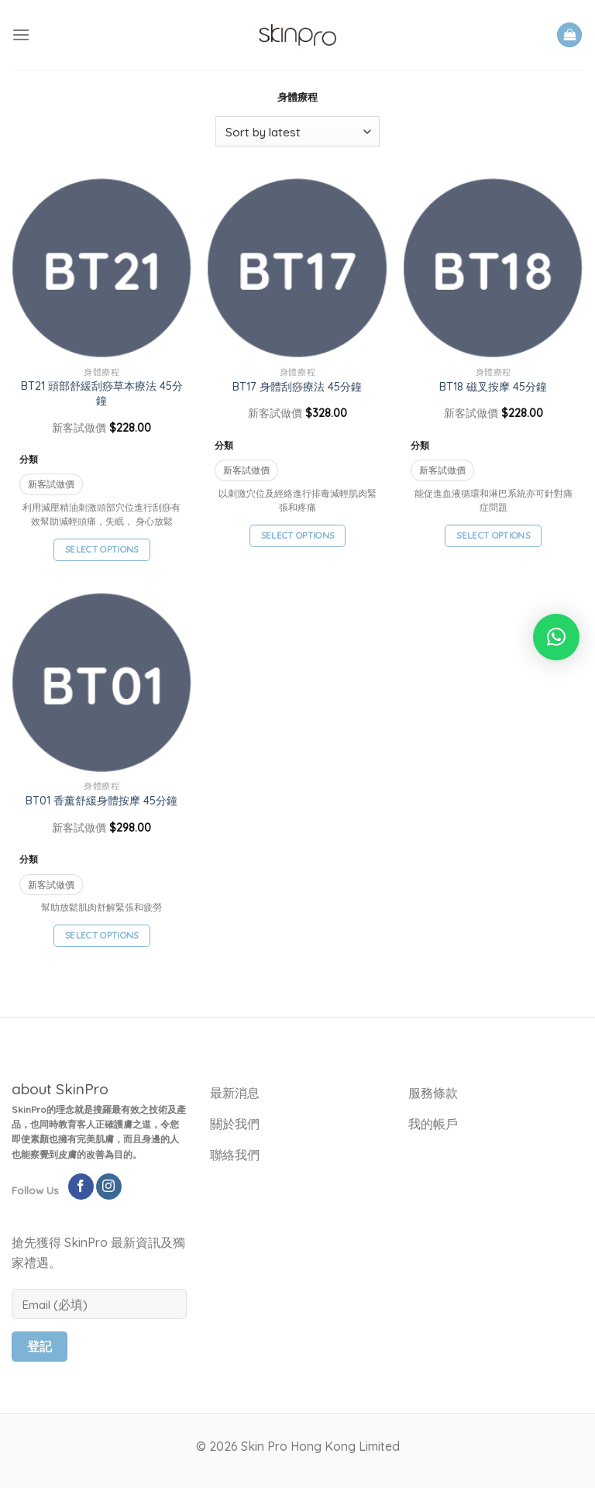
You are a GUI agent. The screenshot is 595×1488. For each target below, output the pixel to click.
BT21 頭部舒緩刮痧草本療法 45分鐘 (102, 393)
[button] (556, 637)
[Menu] (21, 34)
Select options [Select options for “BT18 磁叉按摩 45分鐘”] (493, 535)
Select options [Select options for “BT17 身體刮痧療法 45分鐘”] (298, 535)
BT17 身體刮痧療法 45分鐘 (297, 387)
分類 (28, 459)
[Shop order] (297, 131)
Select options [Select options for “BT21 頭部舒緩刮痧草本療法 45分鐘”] (102, 549)
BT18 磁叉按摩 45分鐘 (493, 387)
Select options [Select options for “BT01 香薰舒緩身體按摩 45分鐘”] (102, 935)
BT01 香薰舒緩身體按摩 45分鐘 (101, 801)
